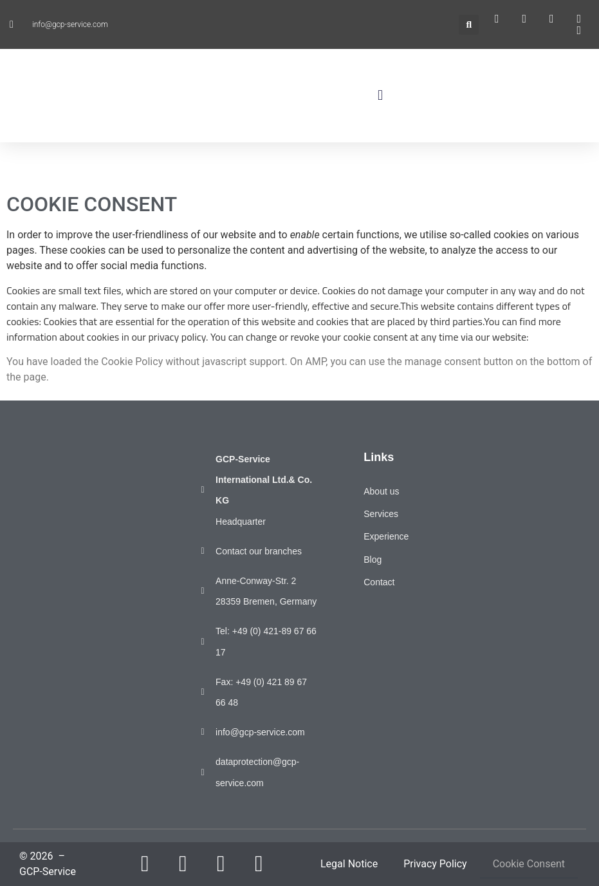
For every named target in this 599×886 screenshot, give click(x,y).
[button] (469, 25)
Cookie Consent (529, 864)
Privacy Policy (435, 864)
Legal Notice (349, 864)
